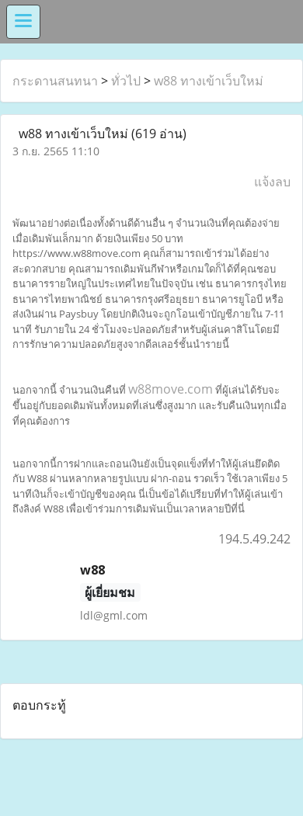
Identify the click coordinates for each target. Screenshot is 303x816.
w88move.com (170, 389)
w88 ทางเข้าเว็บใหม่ (208, 80)
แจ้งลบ (272, 181)
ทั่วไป (126, 80)
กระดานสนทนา (55, 80)
